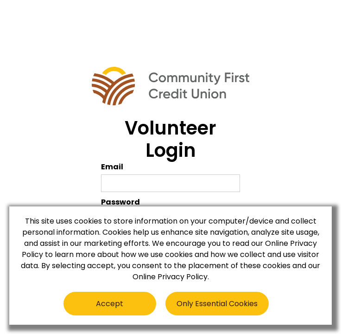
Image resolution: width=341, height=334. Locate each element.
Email (112, 166)
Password (120, 202)
